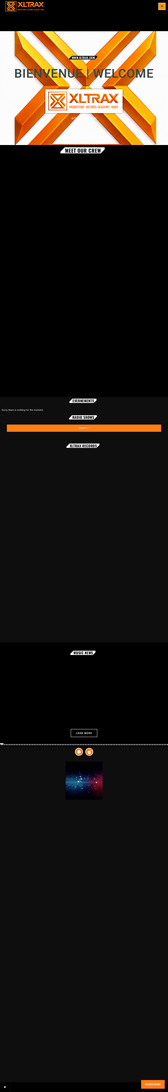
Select (84, 428)
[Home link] (24, 6)
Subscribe (153, 1084)
